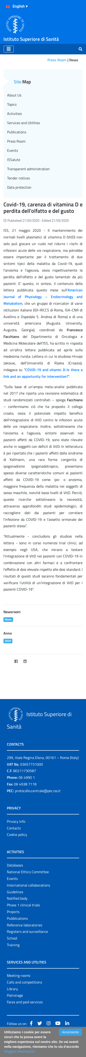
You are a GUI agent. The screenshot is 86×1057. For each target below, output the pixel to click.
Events (12, 150)
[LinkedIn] (24, 661)
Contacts (14, 828)
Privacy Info (16, 821)
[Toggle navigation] (9, 49)
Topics (12, 104)
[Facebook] (15, 661)
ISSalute (13, 159)
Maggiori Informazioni (19, 1051)
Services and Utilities (23, 123)
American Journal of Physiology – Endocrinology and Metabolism (43, 296)
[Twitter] (7, 661)
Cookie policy (17, 834)
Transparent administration (28, 169)
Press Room (56, 60)
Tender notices (18, 178)
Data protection (19, 187)
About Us (14, 95)
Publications (16, 132)
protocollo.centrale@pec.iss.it (38, 790)
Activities (14, 113)
